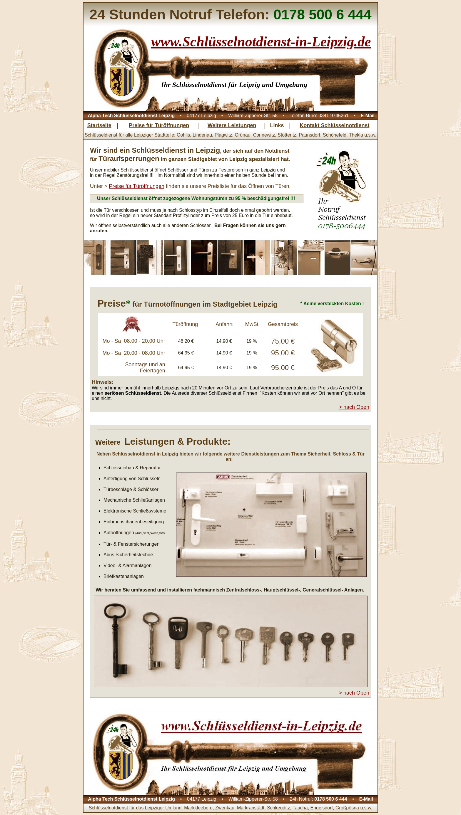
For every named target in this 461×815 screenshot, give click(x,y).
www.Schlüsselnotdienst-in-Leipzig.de (261, 41)
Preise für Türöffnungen (136, 186)
